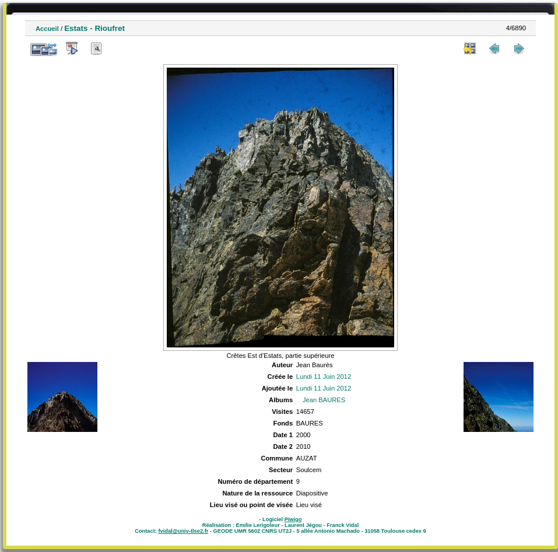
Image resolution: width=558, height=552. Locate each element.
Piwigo (293, 519)
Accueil (47, 28)
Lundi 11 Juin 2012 (324, 376)
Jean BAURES (324, 399)
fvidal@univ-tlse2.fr (183, 531)
